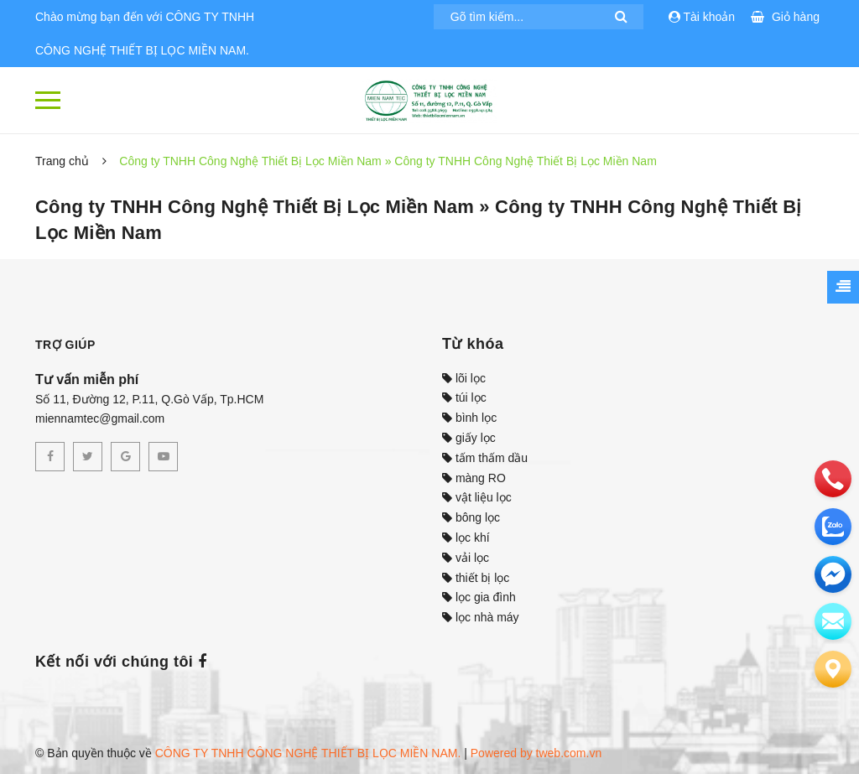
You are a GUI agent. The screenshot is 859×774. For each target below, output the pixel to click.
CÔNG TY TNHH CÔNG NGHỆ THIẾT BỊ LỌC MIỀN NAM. (308, 753)
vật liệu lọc (477, 497)
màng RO (474, 478)
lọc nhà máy (480, 617)
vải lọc (465, 557)
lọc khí (466, 537)
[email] (833, 574)
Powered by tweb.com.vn (536, 753)
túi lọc (464, 397)
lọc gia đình (479, 597)
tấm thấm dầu (485, 458)
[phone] (833, 478)
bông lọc (471, 517)
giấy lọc (469, 437)
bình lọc (469, 417)
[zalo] (833, 526)
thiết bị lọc (475, 577)
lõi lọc (464, 378)
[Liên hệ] (833, 669)
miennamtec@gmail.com (99, 418)
